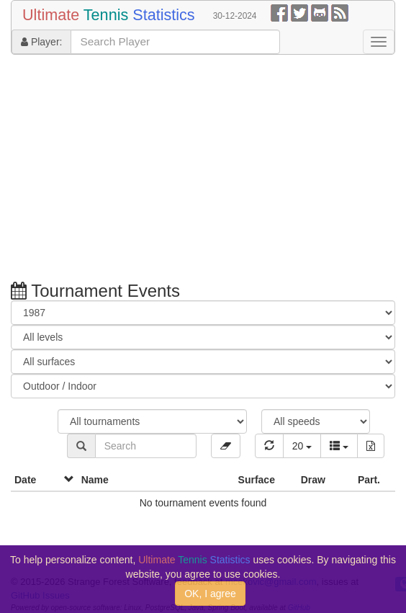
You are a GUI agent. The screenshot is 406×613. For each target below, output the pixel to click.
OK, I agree (210, 593)
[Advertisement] (198, 170)
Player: (41, 42)
